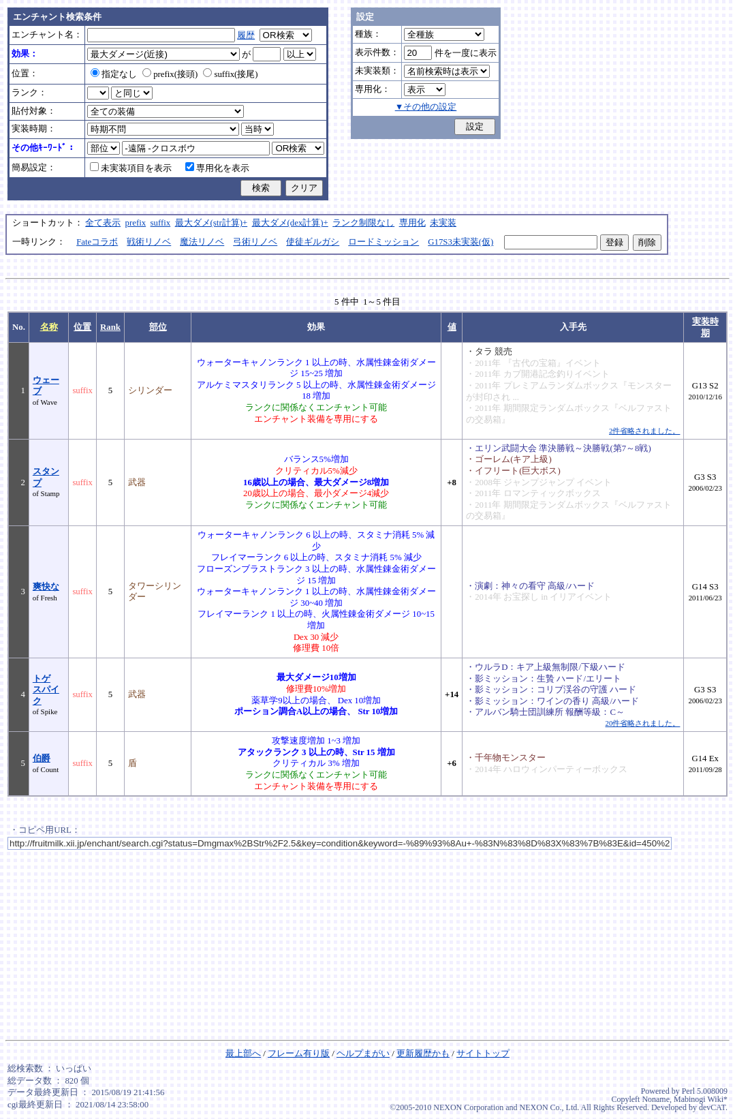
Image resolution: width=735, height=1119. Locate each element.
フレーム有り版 (299, 1053)
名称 (49, 327)
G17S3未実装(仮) (460, 242)
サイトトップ (483, 1053)
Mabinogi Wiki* (701, 1099)
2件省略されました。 (644, 431)
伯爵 (41, 758)
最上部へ (243, 1053)
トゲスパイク (46, 690)
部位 (158, 327)
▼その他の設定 (426, 107)
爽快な (46, 587)
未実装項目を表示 (131, 168)
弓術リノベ (255, 242)
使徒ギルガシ (312, 242)
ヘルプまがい (363, 1053)
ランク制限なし (363, 223)
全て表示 (103, 223)
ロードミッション (383, 242)
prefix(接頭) (170, 74)
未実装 (443, 223)
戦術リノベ (149, 242)
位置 (82, 327)
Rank (110, 327)
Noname (656, 1099)
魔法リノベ (202, 242)
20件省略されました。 (643, 723)
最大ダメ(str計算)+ (211, 223)
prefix (135, 223)
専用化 (412, 223)
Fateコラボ (97, 242)
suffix (161, 223)
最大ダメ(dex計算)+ (290, 223)
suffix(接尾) (230, 74)
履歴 (246, 35)
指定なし (114, 74)
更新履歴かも (423, 1053)
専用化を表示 (217, 168)
